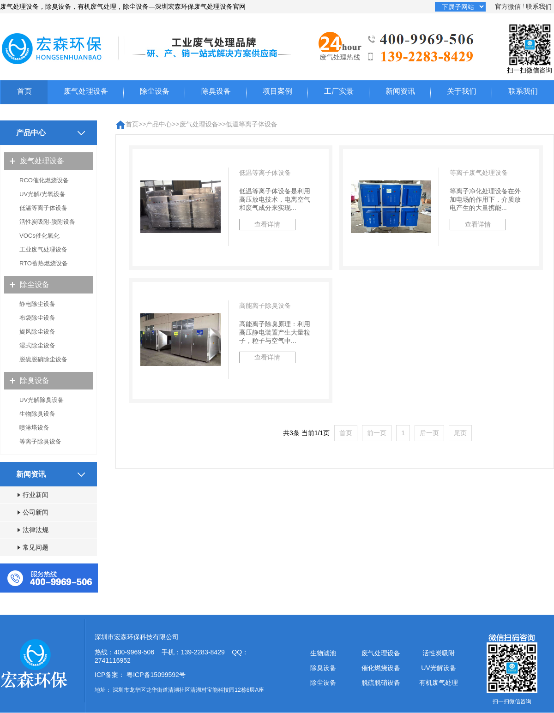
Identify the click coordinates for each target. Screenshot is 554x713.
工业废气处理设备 (43, 249)
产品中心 (159, 124)
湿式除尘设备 (37, 345)
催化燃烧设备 (380, 667)
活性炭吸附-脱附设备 (47, 221)
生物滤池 (323, 653)
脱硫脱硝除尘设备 (43, 359)
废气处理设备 (86, 91)
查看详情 (267, 224)
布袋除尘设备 (37, 317)
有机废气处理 (438, 682)
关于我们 (461, 91)
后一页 (429, 433)
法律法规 (33, 529)
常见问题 (33, 547)
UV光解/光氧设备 (42, 194)
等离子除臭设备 (40, 441)
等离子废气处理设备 (479, 172)
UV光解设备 (438, 667)
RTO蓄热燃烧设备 (43, 263)
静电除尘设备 (37, 303)
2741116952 (113, 660)
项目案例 (277, 91)
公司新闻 (33, 512)
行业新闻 (33, 494)
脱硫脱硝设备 (380, 682)
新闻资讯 (400, 91)
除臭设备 (216, 91)
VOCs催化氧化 (39, 235)
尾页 (460, 433)
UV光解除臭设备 (41, 399)
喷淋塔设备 (34, 427)
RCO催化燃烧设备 (44, 180)
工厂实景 (339, 91)
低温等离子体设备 (43, 207)
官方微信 (508, 6)
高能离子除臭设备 (265, 305)
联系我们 (539, 6)
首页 (24, 91)
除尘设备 (154, 91)
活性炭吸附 (438, 653)
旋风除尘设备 (37, 331)
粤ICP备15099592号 (156, 674)
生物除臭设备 (37, 413)
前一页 (376, 433)
